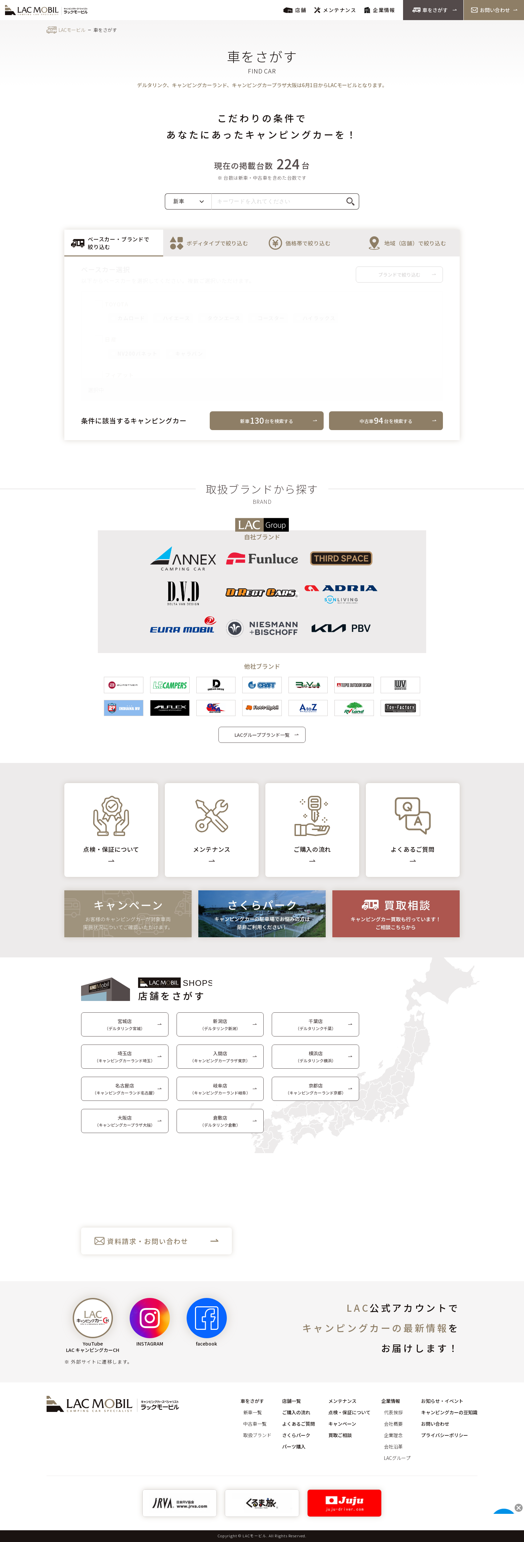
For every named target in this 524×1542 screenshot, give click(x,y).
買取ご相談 (340, 1435)
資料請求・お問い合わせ (147, 1244)
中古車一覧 (255, 1423)
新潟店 (220, 1028)
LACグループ (397, 1458)
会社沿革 (393, 1446)
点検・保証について (349, 1412)
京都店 (315, 1092)
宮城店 (125, 1028)
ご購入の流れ (296, 1412)
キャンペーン (342, 1423)
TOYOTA (112, 304)
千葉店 (316, 1028)
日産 (106, 339)
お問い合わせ (490, 9)
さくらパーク (296, 1435)
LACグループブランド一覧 (262, 737)
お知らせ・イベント (442, 1401)
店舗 (294, 9)
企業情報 (379, 9)
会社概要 (393, 1423)
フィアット (114, 375)
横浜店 (316, 1060)
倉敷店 (220, 1124)
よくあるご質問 (298, 1423)
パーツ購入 (294, 1446)
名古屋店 (124, 1092)
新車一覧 (252, 1412)
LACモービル (72, 29)
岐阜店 (220, 1092)
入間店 (220, 1060)
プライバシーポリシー (444, 1435)
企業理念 (393, 1435)
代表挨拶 (393, 1412)
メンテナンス (335, 9)
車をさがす (430, 9)
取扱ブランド (257, 1435)
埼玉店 (124, 1060)
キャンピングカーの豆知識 (449, 1412)
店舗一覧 (291, 1401)
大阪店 (125, 1124)
